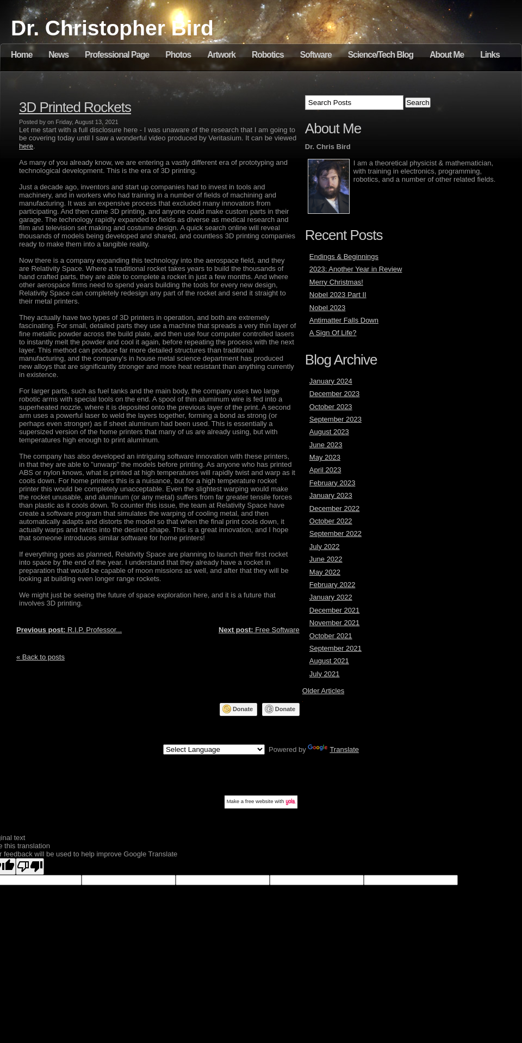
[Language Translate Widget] (214, 749)
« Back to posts (40, 657)
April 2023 (325, 470)
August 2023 (329, 432)
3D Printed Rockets (75, 107)
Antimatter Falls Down (343, 320)
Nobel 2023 (327, 308)
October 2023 (330, 407)
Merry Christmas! (336, 282)
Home (21, 54)
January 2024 (330, 381)
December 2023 (334, 394)
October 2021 (330, 636)
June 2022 (326, 559)
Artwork (221, 54)
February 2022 (332, 585)
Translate (333, 749)
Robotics (268, 54)
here (26, 146)
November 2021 (334, 623)
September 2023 (335, 419)
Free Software (259, 630)
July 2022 (324, 546)
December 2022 (334, 508)
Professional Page (117, 54)
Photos (178, 54)
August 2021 (329, 661)
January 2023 (330, 495)
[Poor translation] (30, 866)
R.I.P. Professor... (69, 630)
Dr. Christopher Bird (112, 28)
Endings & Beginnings (343, 256)
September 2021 (335, 648)
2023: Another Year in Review (355, 269)
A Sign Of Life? (333, 333)
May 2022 (324, 572)
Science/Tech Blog (381, 54)
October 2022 (330, 521)
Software (316, 54)
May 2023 (324, 457)
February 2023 (332, 483)
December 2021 (334, 610)
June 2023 (326, 445)
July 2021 (324, 674)
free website (259, 801)
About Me (447, 54)
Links (490, 54)
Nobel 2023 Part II (337, 295)
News (58, 54)
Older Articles (323, 691)
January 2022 (330, 597)
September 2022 (335, 533)
